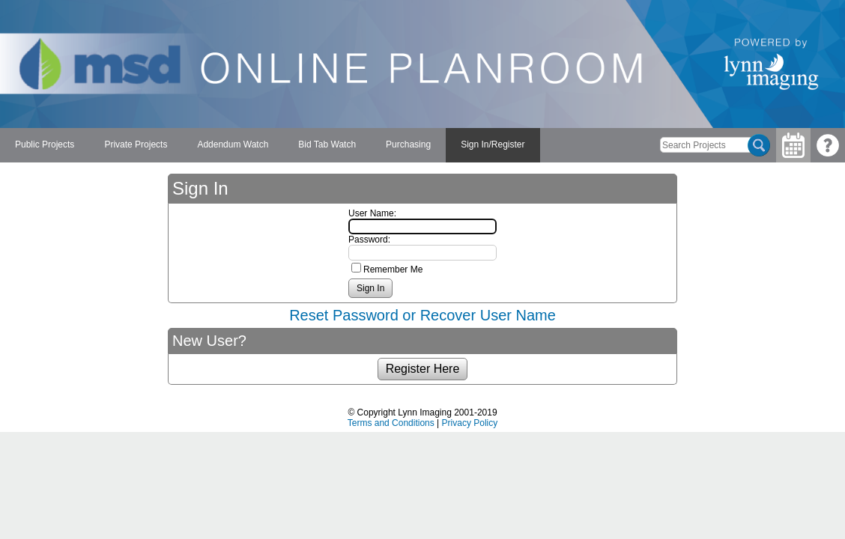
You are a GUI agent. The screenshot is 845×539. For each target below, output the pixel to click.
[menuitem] (44, 145)
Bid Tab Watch (327, 144)
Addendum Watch (232, 144)
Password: (369, 239)
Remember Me (392, 269)
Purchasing (408, 144)
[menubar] (270, 145)
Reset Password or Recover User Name (422, 315)
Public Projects (44, 144)
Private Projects (135, 144)
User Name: (372, 213)
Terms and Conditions (391, 423)
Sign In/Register (492, 144)
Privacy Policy (470, 423)
